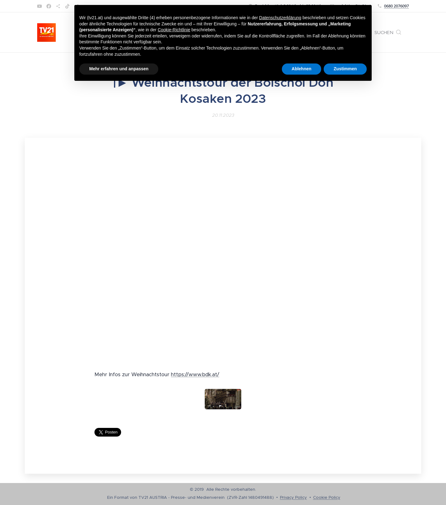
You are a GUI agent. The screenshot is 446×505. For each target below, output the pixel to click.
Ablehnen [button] (302, 68)
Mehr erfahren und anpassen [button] (118, 68)
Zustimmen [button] (345, 68)
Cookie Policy (326, 497)
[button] (388, 32)
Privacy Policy (293, 497)
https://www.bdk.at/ (195, 374)
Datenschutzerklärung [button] (280, 17)
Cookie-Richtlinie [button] (174, 29)
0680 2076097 (396, 6)
